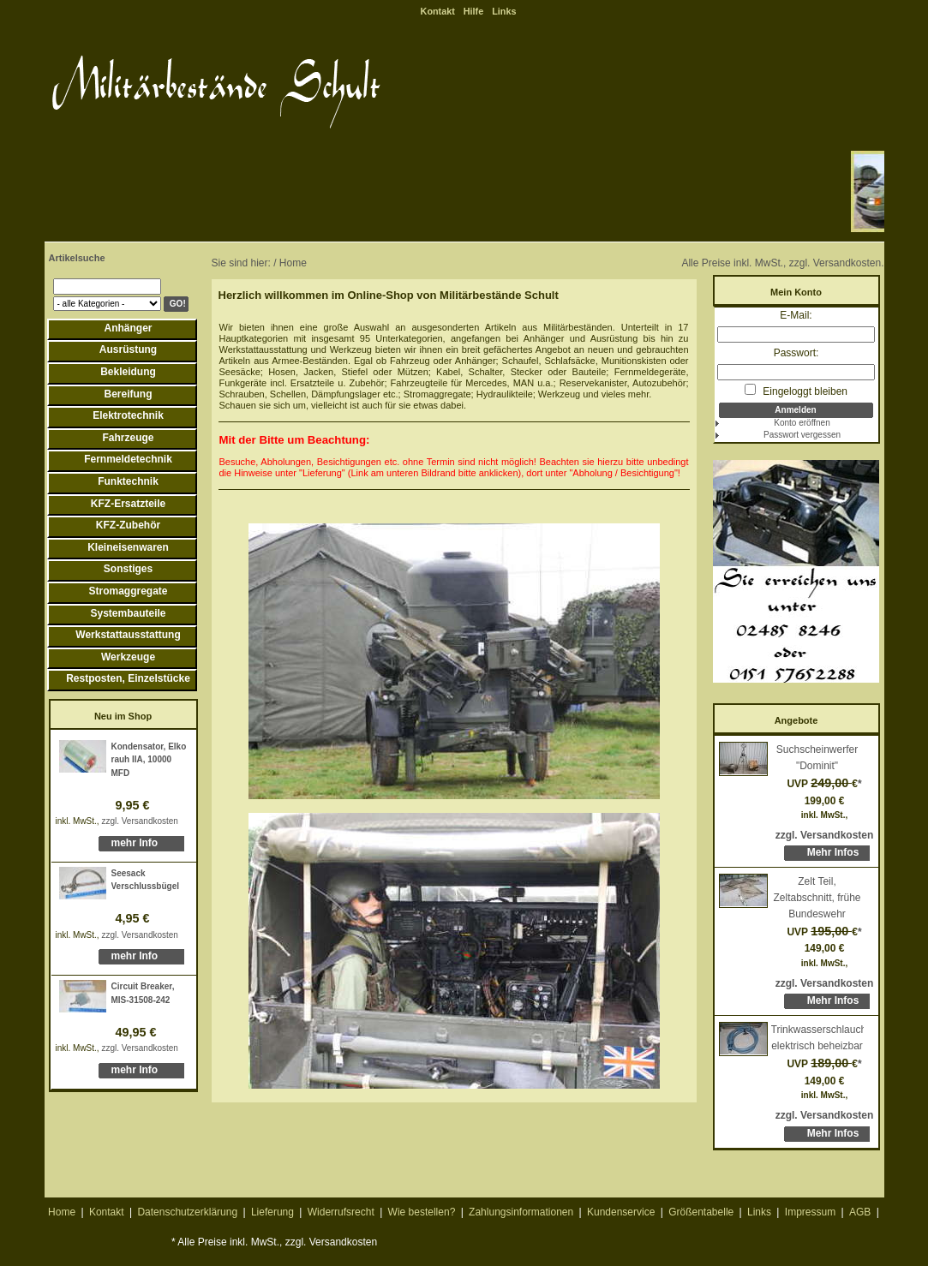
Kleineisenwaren (128, 547)
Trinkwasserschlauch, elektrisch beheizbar (817, 1038)
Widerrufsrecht (341, 1212)
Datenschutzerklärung (187, 1212)
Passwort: (796, 353)
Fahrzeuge (127, 438)
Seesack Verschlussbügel (145, 880)
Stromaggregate (127, 591)
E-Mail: (795, 315)
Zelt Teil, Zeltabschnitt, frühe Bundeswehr (816, 897)
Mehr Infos (833, 852)
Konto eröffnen (801, 422)
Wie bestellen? (422, 1212)
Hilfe (473, 11)
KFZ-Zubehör (128, 525)
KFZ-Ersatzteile (128, 504)
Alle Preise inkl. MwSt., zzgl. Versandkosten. (782, 263)
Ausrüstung (128, 349)
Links (504, 11)
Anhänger (128, 328)
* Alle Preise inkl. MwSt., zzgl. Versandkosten (274, 1242)
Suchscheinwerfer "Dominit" (817, 757)
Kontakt (438, 11)
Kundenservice (621, 1212)
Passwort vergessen (802, 434)
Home (61, 1212)
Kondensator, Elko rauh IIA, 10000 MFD (149, 760)
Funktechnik (128, 481)
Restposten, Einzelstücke (128, 678)
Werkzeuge (128, 657)
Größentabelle (700, 1212)
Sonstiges (128, 569)
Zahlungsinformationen (521, 1212)
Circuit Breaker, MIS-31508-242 (143, 993)
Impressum (810, 1212)
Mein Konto (796, 292)
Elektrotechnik (128, 415)
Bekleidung (128, 372)
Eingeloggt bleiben (796, 390)
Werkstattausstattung (127, 635)
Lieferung (272, 1212)
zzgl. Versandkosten (139, 821)
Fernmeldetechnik (128, 459)
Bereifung (128, 394)
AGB (860, 1212)
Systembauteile (127, 613)
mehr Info (135, 843)
